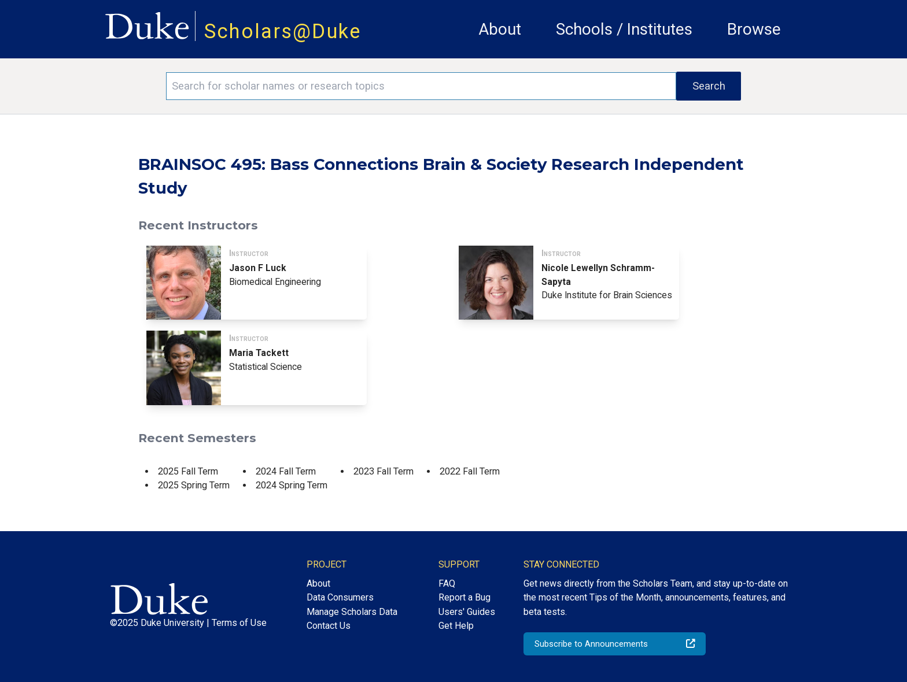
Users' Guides (466, 611)
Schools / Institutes (624, 29)
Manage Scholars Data (352, 611)
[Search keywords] (421, 86)
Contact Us (329, 625)
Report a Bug (464, 597)
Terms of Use (239, 622)
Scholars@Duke (283, 31)
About (499, 29)
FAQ (446, 583)
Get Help (456, 625)
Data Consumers (340, 597)
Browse (754, 29)
